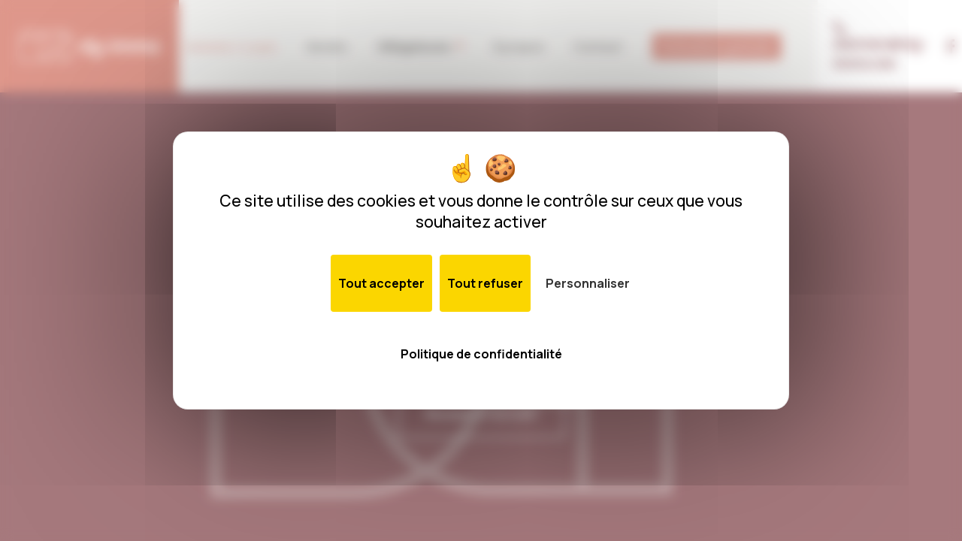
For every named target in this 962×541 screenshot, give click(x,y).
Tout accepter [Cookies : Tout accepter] (381, 283)
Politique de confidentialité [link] (481, 354)
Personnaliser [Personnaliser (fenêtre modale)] (588, 283)
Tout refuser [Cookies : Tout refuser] (485, 283)
